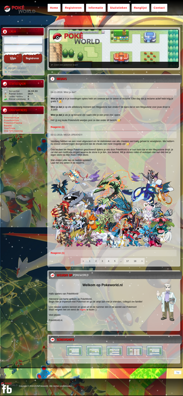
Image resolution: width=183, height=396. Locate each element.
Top (177, 373)
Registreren (73, 7)
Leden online (16, 96)
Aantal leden (16, 94)
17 (127, 261)
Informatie (95, 7)
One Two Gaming (13, 131)
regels (83, 309)
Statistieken (118, 7)
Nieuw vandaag (17, 99)
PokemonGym (11, 120)
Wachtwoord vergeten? (17, 72)
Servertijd (14, 91)
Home (54, 7)
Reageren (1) (57, 127)
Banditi (8, 125)
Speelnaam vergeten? (17, 68)
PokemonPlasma (13, 123)
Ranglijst (140, 7)
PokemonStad (11, 117)
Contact (159, 7)
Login (13, 58)
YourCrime (10, 128)
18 (135, 261)
